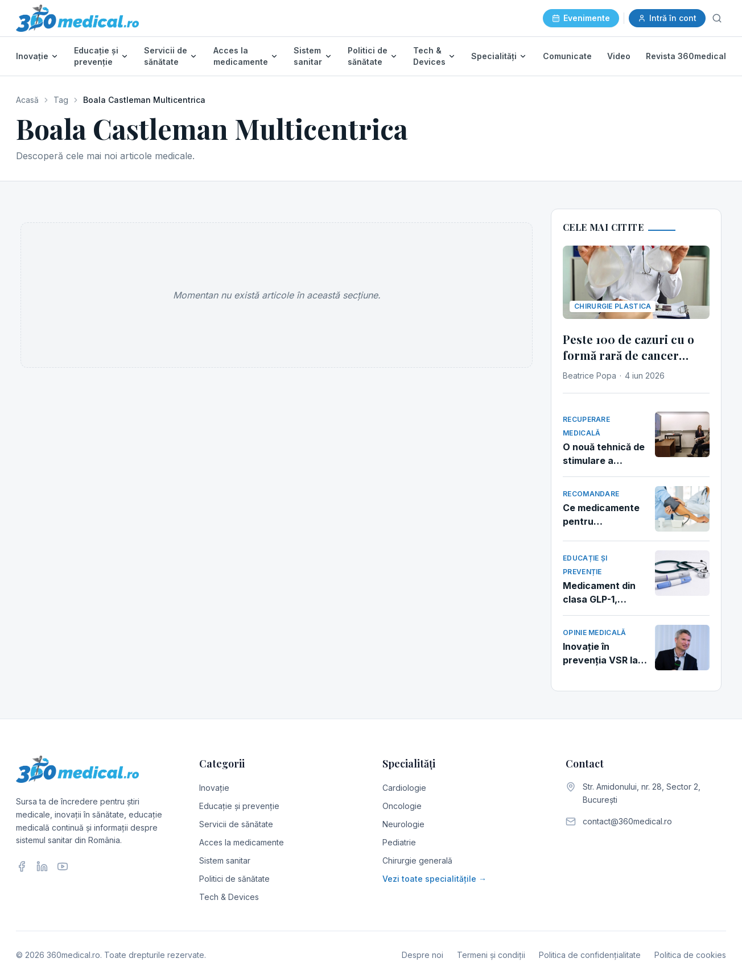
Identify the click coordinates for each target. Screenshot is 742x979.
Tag (60, 100)
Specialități (494, 56)
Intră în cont (667, 18)
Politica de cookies (690, 955)
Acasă (27, 100)
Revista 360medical (686, 56)
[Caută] (717, 18)
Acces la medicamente (240, 56)
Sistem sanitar (308, 56)
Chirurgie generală (417, 860)
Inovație (32, 56)
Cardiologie (404, 788)
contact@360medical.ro (627, 821)
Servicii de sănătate (165, 56)
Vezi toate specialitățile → (434, 878)
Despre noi (422, 955)
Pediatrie (399, 842)
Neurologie (403, 824)
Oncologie (402, 806)
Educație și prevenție (96, 56)
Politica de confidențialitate (590, 955)
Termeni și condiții (491, 955)
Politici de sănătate (368, 56)
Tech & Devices (429, 56)
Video (618, 56)
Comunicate (567, 56)
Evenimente (581, 18)
